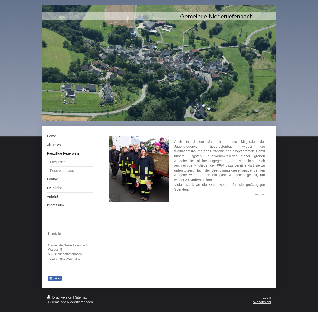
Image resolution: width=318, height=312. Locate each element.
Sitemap (81, 297)
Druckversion (60, 297)
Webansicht (262, 302)
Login (267, 297)
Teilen (55, 278)
